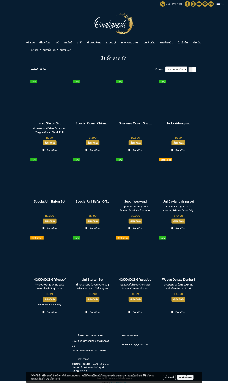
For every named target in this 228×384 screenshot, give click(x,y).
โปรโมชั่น (183, 42)
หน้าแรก (30, 42)
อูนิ (57, 42)
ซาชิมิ (80, 42)
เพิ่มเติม (196, 42)
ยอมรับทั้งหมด (185, 377)
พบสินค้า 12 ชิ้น (38, 69)
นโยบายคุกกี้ (55, 378)
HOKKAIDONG (129, 42)
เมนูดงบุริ (111, 42)
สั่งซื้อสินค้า (49, 142)
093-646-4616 (174, 3)
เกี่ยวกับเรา (45, 42)
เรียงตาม (160, 69)
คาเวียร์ (68, 42)
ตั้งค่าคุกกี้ (169, 377)
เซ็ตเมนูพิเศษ (94, 42)
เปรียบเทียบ (51, 150)
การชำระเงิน (166, 42)
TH (220, 4)
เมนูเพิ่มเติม (149, 42)
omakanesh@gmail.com (135, 344)
